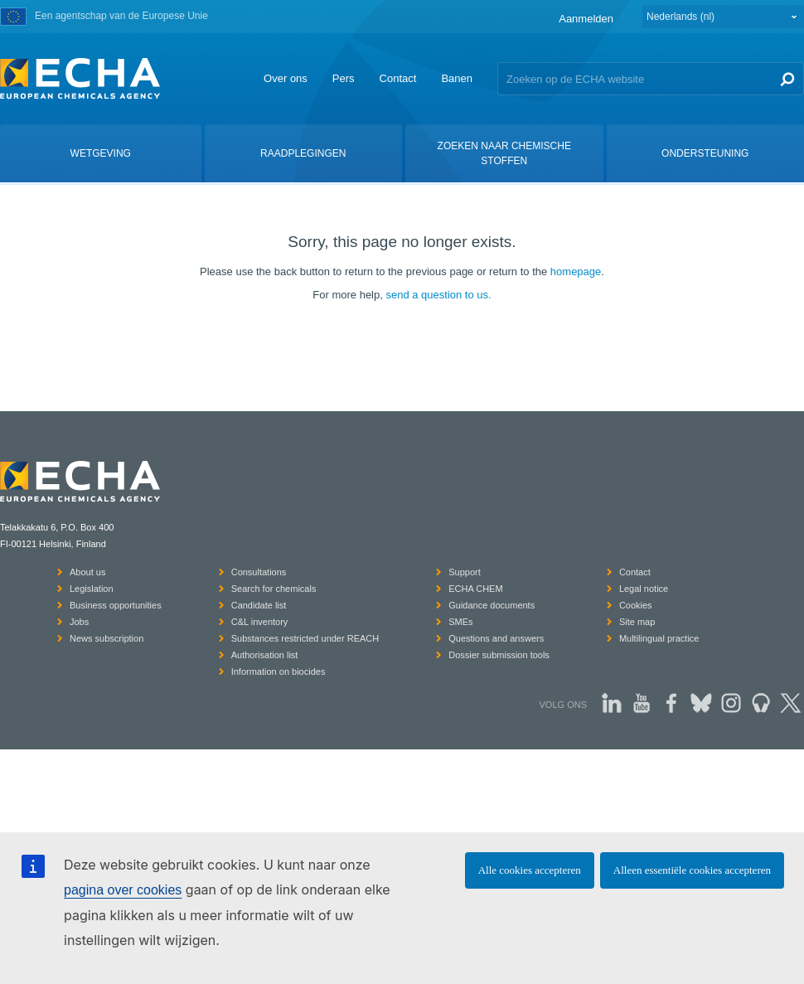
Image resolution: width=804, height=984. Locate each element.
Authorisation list (264, 655)
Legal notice (643, 589)
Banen (456, 78)
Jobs (79, 622)
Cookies (635, 605)
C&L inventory (259, 622)
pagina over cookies (123, 890)
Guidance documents (491, 605)
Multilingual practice (659, 638)
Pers (343, 78)
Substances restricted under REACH (305, 638)
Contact (398, 78)
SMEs (460, 622)
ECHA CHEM (475, 589)
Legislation (92, 589)
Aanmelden (586, 18)
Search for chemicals (274, 589)
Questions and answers (496, 638)
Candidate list (259, 605)
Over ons (286, 78)
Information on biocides (278, 671)
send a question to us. (438, 294)
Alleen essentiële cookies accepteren (692, 870)
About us (87, 572)
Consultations (259, 572)
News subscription (106, 638)
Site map (637, 622)
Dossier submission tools (499, 655)
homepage (575, 271)
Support (464, 572)
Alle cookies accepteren (529, 870)
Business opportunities (116, 605)
